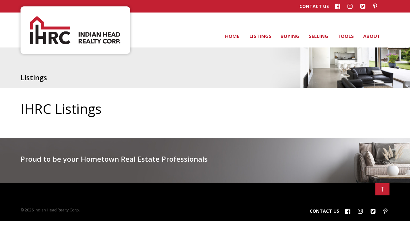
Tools (345, 36)
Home (232, 36)
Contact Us (314, 6)
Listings (260, 36)
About (371, 36)
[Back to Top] (382, 189)
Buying (289, 36)
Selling (318, 36)
